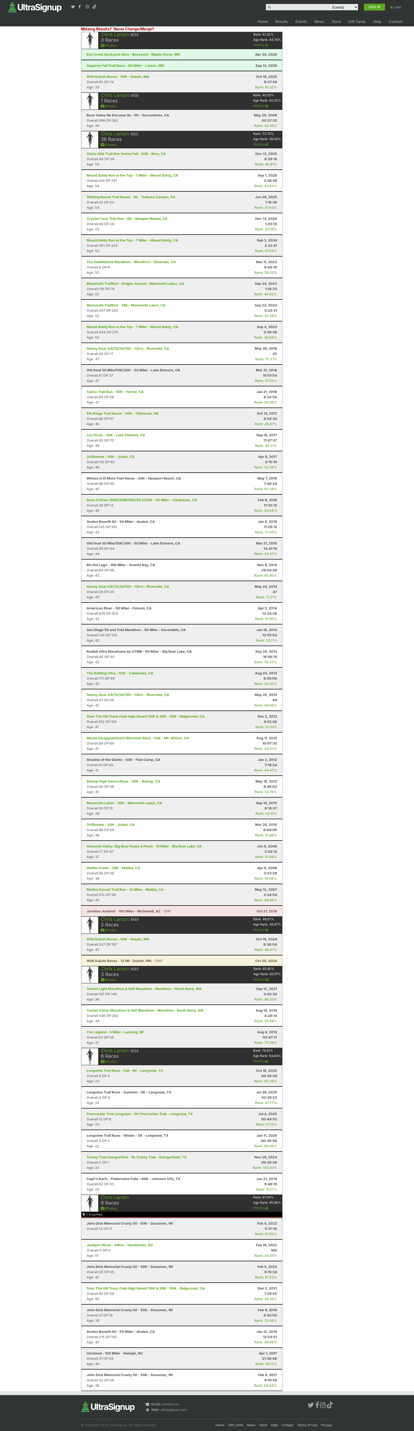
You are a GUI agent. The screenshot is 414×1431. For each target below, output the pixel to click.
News (319, 21)
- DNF (129, 911)
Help (377, 21)
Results (281, 21)
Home (262, 21)
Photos (109, 45)
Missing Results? (96, 29)
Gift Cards (357, 21)
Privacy (326, 1425)
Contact (395, 21)
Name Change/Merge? (134, 29)
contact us (170, 1404)
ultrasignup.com (174, 1410)
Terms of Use (307, 1425)
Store (336, 21)
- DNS (124, 961)
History (261, 45)
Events (301, 21)
